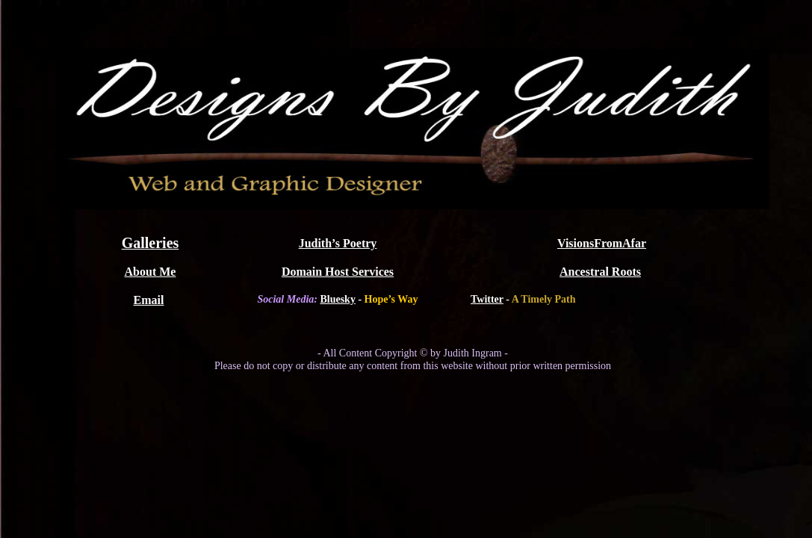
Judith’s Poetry (338, 243)
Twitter (487, 299)
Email (149, 300)
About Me (150, 271)
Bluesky (337, 299)
